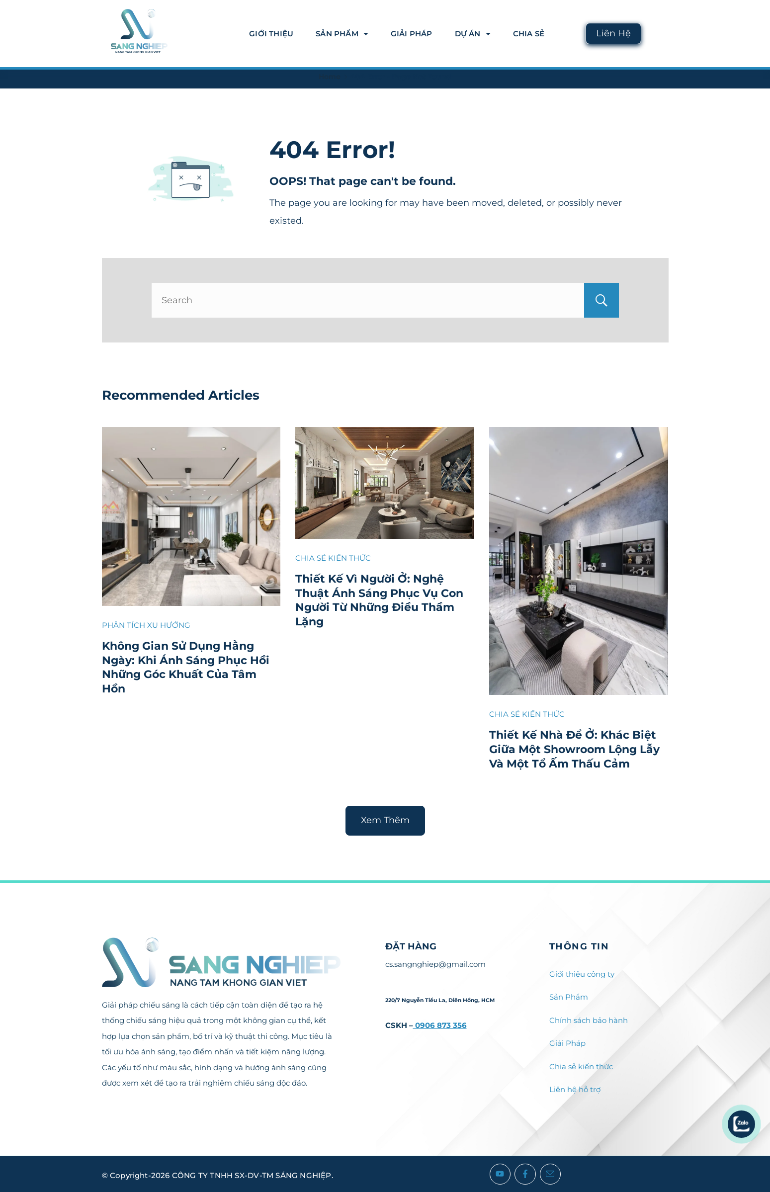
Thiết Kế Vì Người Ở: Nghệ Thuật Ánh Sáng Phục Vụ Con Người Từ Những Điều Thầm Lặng (379, 600)
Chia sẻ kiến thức (581, 1066)
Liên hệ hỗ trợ (574, 1089)
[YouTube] (500, 1174)
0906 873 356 (440, 1025)
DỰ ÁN (473, 33)
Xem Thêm (385, 820)
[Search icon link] (660, 33)
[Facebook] (525, 1174)
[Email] (550, 1174)
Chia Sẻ (528, 33)
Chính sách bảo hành (588, 1020)
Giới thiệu (271, 33)
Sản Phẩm (342, 33)
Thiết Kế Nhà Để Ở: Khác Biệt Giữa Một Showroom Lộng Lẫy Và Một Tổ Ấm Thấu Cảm (574, 749)
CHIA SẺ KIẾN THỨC (333, 558)
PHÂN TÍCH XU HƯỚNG (146, 625)
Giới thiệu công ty (581, 974)
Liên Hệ (613, 33)
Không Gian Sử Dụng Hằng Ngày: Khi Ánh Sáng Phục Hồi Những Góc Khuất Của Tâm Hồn (185, 667)
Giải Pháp (411, 33)
